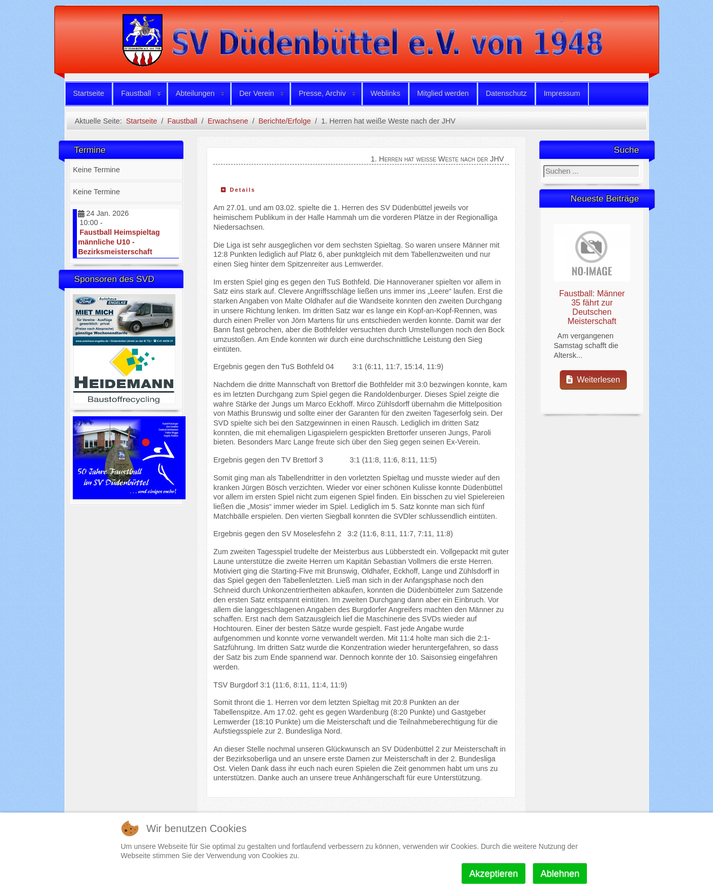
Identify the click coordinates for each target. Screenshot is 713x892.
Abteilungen (195, 93)
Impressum (562, 93)
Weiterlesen (593, 379)
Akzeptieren (493, 873)
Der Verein (256, 93)
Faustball (136, 93)
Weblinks (385, 93)
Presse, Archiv (322, 93)
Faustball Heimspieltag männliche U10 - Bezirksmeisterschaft (119, 241)
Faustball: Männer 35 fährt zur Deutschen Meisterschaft (592, 307)
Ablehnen (559, 873)
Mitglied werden (443, 93)
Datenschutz (506, 93)
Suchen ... (543, 165)
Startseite (89, 93)
